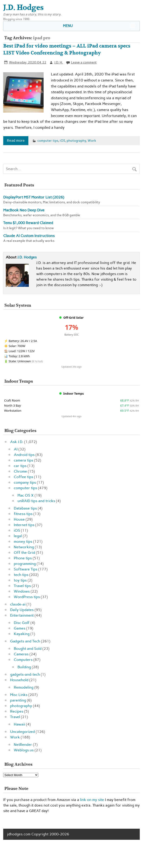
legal (18, 536)
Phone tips (23, 558)
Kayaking (22, 634)
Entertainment (22, 615)
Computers (23, 659)
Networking (24, 547)
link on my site (92, 800)
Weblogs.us (24, 750)
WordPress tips (27, 597)
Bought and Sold (28, 648)
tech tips (21, 575)
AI (16, 449)
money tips (23, 541)
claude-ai (18, 604)
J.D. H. (58, 62)
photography (76, 140)
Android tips (24, 455)
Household (19, 680)
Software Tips (25, 569)
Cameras (21, 654)
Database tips (25, 508)
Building (24, 667)
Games (19, 628)
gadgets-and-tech (25, 674)
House (19, 519)
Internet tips (24, 525)
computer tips (47, 140)
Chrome (20, 471)
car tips (20, 466)
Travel (15, 717)
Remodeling (23, 687)
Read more (16, 140)
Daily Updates (22, 610)
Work (92, 140)
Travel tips (22, 586)
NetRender (23, 744)
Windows (22, 591)
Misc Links (18, 695)
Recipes (16, 711)
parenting (18, 700)
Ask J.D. (16, 442)
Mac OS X (26, 495)
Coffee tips (23, 477)
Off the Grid (24, 552)
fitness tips (23, 514)
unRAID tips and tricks (36, 501)
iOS (62, 140)
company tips (25, 482)
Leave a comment (84, 62)
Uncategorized (22, 731)
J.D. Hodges (27, 257)
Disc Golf (22, 623)
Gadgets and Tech (25, 641)
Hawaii (19, 724)
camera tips (23, 460)
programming (25, 563)
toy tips (20, 580)
